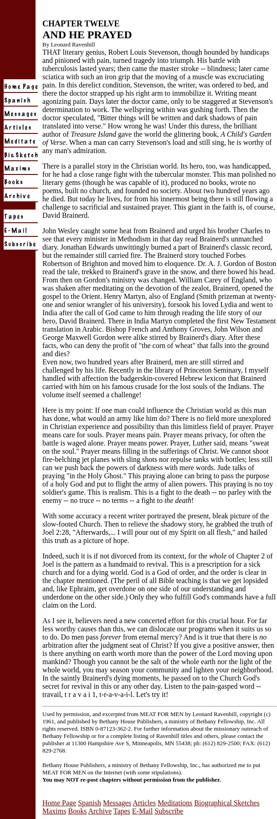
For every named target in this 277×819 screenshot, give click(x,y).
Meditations (175, 803)
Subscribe (168, 811)
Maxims (54, 811)
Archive (100, 811)
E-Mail (142, 811)
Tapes (121, 811)
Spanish (89, 803)
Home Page (59, 803)
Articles (144, 803)
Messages (117, 803)
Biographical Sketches (227, 803)
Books (77, 811)
